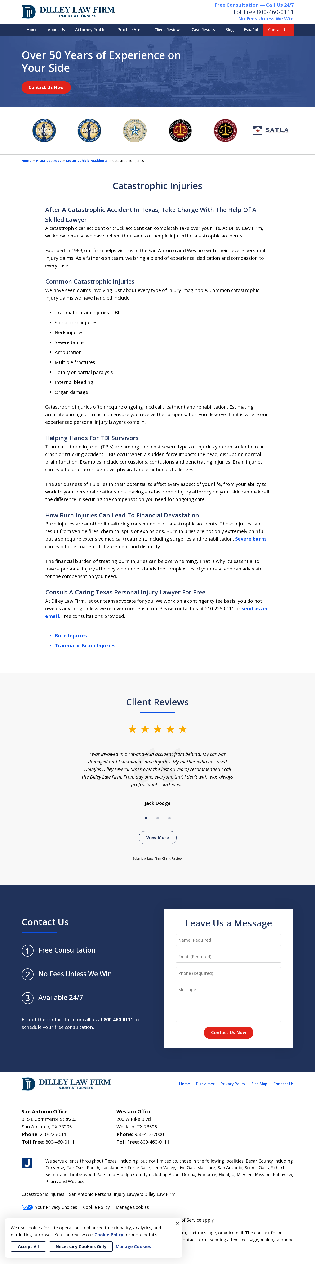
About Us (56, 29)
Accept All (28, 1246)
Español (251, 29)
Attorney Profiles (91, 29)
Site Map (259, 1083)
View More (157, 837)
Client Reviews (168, 29)
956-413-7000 (149, 1134)
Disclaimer (205, 1083)
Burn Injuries (71, 635)
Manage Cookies (132, 1207)
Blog (230, 29)
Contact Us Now (46, 87)
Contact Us (278, 29)
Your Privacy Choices (49, 1207)
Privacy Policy (233, 1083)
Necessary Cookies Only (80, 1246)
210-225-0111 (54, 1134)
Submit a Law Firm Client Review (157, 858)
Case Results (203, 29)
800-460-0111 (275, 12)
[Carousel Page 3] (169, 818)
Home (32, 29)
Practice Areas (131, 29)
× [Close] (177, 1223)
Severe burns (251, 539)
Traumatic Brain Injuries (85, 645)
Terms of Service (184, 1220)
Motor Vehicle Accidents (87, 160)
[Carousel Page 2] (158, 818)
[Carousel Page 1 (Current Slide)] (146, 818)
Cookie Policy (96, 1207)
